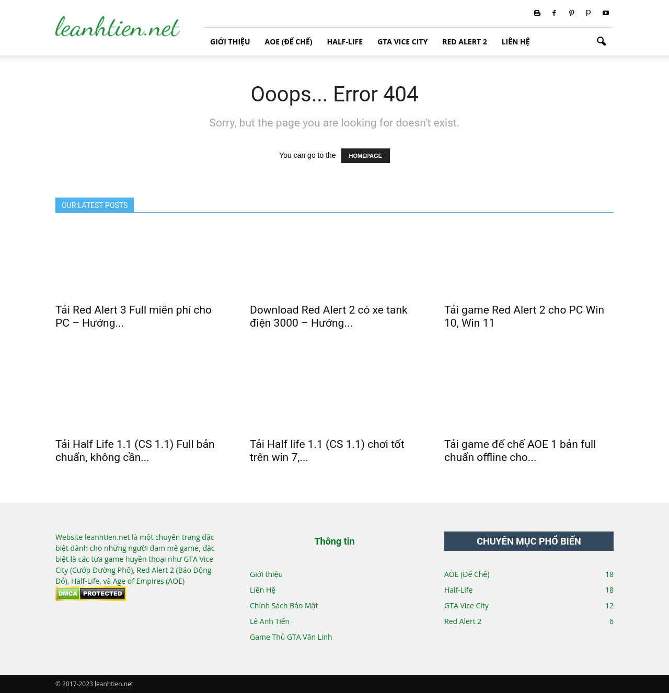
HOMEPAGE (365, 156)
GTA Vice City (402, 42)
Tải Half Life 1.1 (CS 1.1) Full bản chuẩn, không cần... (135, 451)
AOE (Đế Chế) (288, 42)
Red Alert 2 (464, 42)
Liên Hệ (516, 42)
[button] (601, 41)
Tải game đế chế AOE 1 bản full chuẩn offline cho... (520, 451)
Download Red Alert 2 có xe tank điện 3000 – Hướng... (329, 316)
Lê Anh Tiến (270, 621)
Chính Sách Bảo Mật (284, 605)
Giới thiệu (230, 42)
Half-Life (345, 42)
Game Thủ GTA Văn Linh (291, 637)
